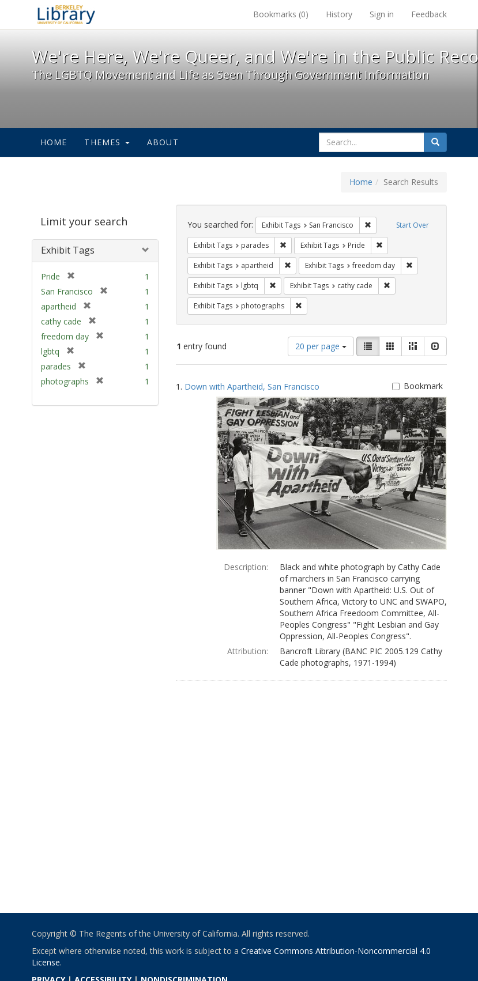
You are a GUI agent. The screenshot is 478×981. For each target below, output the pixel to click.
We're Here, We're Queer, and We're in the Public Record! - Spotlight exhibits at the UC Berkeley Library (66, 14)
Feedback (429, 14)
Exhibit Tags (68, 250)
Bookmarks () (280, 14)
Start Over (412, 225)
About (163, 142)
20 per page (321, 346)
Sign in (382, 14)
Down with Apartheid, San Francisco (252, 386)
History (339, 14)
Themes (106, 142)
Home (53, 142)
